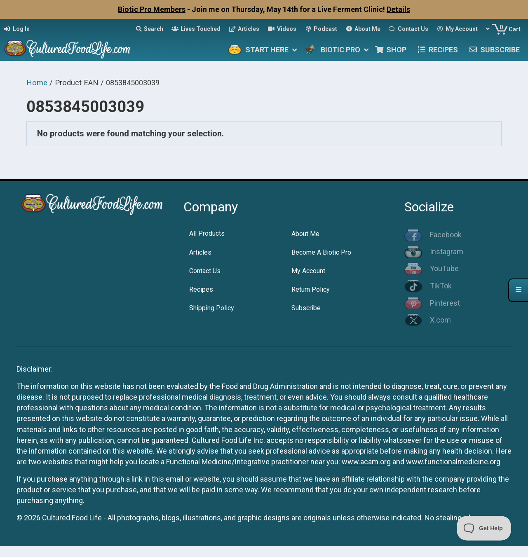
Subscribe (306, 308)
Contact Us (205, 271)
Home (36, 82)
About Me (305, 234)
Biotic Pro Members (151, 9)
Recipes (201, 289)
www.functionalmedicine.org (453, 461)
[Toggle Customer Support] (484, 528)
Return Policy (310, 289)
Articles (200, 252)
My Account (308, 271)
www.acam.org (366, 461)
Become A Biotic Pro (321, 252)
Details (398, 9)
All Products (207, 233)
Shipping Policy (211, 308)
